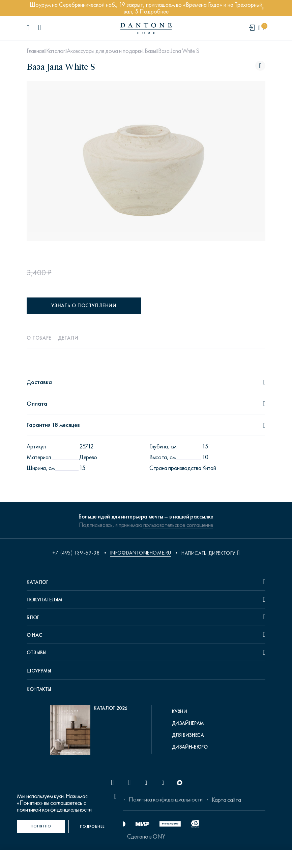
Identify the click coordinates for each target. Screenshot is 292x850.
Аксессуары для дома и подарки (105, 51)
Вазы (150, 51)
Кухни (179, 712)
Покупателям (44, 600)
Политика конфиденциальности (165, 799)
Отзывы (37, 653)
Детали (68, 338)
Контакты (39, 689)
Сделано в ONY (146, 836)
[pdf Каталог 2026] (88, 732)
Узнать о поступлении (84, 306)
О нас (34, 635)
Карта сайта (226, 799)
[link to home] (146, 28)
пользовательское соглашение (178, 525)
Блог (33, 618)
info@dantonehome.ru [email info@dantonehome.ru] (140, 553)
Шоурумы (39, 671)
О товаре (39, 338)
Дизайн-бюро (190, 747)
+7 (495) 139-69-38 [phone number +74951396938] (76, 553)
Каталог (55, 51)
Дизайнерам (188, 723)
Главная (35, 51)
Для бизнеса (188, 735)
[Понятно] (41, 826)
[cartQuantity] (264, 28)
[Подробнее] (92, 826)
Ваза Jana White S (178, 51)
